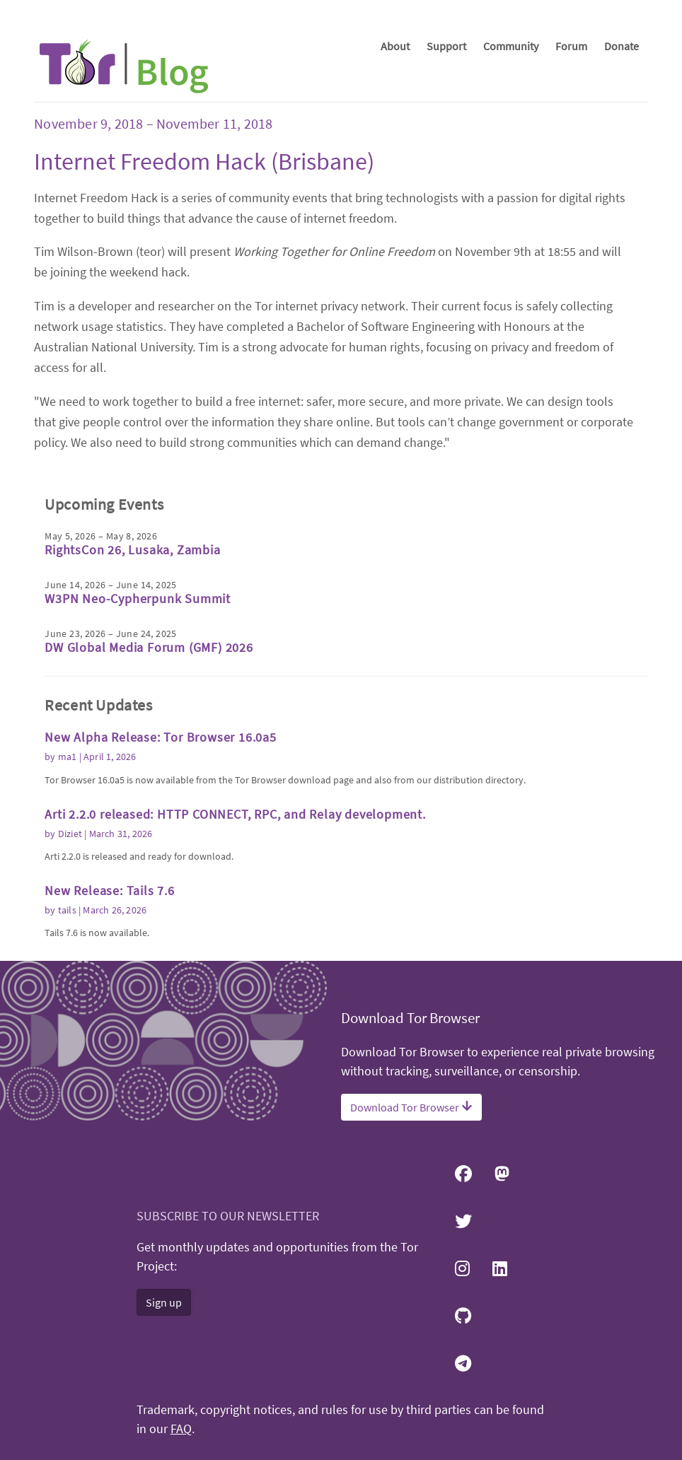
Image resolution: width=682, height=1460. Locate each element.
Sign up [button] (164, 1302)
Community (510, 46)
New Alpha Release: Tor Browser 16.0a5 (161, 737)
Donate (621, 46)
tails (67, 910)
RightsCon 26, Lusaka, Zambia (132, 550)
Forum (571, 46)
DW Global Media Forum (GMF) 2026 (149, 647)
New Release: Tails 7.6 (110, 890)
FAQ (181, 1429)
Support (446, 46)
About (395, 46)
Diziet (70, 833)
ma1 (67, 756)
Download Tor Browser (411, 1107)
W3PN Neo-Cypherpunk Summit (138, 598)
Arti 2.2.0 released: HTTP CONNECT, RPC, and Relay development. (235, 814)
